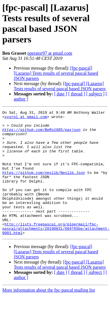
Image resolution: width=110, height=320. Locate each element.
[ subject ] (95, 93)
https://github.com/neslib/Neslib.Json (43, 185)
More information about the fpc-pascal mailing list (48, 315)
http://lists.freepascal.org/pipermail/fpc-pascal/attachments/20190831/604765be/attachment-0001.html (55, 252)
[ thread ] (76, 93)
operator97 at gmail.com (49, 53)
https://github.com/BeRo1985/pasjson (41, 133)
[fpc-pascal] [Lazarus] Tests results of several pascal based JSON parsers (56, 73)
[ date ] (60, 93)
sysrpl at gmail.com (26, 118)
